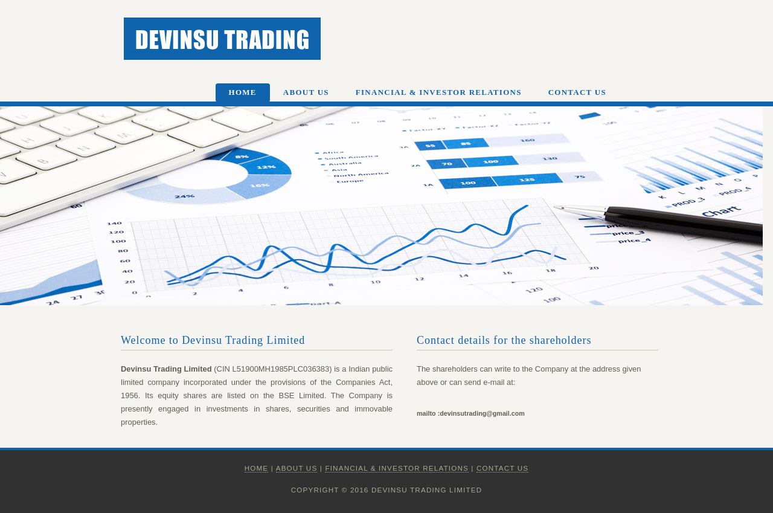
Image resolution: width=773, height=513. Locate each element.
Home (243, 92)
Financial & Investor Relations (439, 92)
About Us (306, 92)
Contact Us (577, 92)
